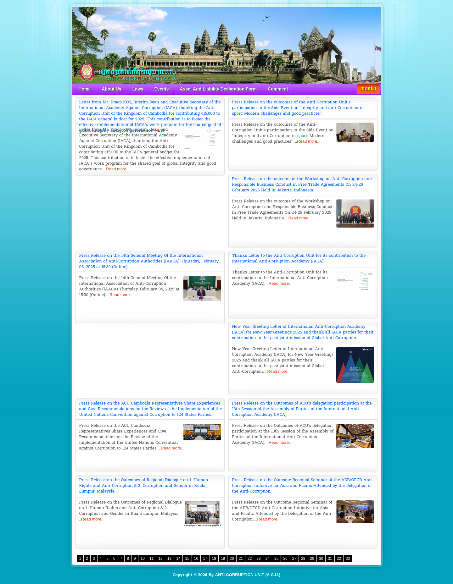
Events (161, 88)
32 (339, 558)
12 (160, 558)
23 (258, 558)
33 (348, 558)
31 (330, 558)
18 (214, 558)
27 (294, 558)
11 (151, 558)
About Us (111, 88)
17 (205, 558)
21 (241, 558)
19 (223, 558)
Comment (278, 88)
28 (303, 558)
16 (196, 558)
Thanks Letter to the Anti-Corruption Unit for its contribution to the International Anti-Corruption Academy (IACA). (299, 258)
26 (285, 558)
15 (187, 558)
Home (85, 88)
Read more (116, 169)
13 (169, 558)
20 (232, 558)
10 (143, 558)
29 (312, 558)
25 (276, 558)
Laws (137, 88)
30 (321, 558)
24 (268, 558)
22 (250, 558)
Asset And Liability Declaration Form (218, 88)
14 (178, 558)
